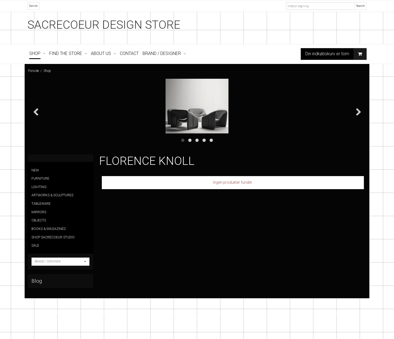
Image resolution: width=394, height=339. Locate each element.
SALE (35, 245)
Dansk (33, 6)
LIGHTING (39, 187)
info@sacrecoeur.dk (325, 312)
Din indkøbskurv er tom (335, 54)
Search (360, 6)
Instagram (197, 319)
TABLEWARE (41, 204)
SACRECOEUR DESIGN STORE (103, 24)
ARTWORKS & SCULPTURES (52, 195)
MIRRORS (38, 212)
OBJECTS (38, 220)
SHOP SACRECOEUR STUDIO (53, 237)
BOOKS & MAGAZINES (48, 229)
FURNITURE (40, 178)
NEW (35, 170)
